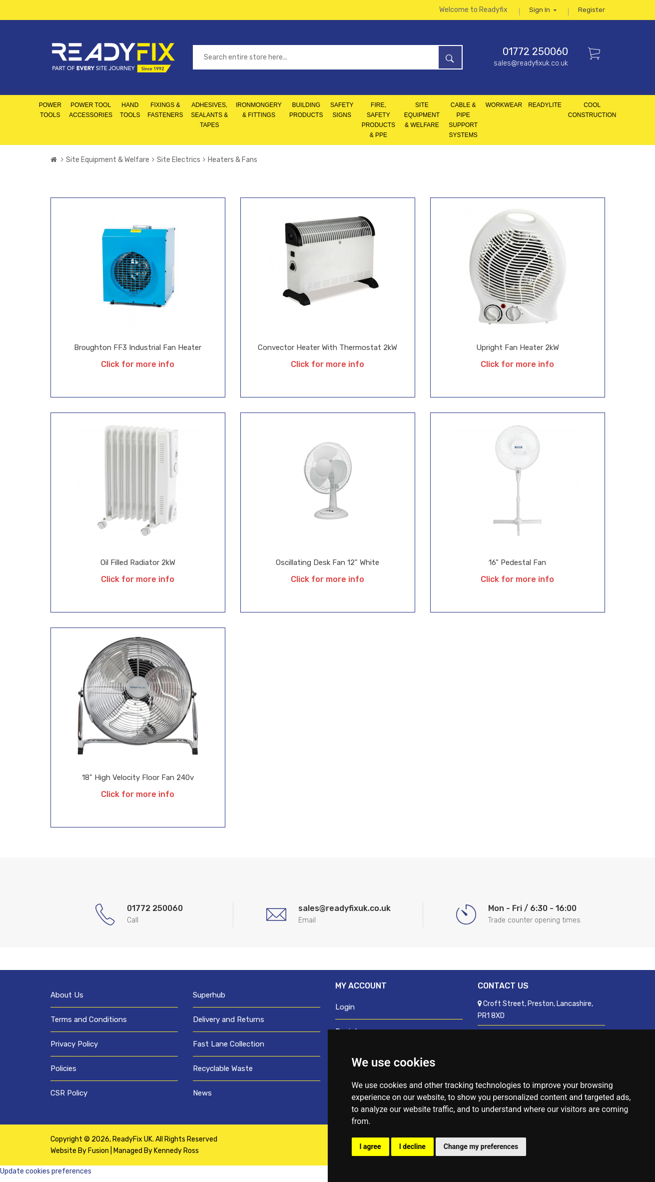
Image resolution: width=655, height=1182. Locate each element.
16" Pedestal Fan (517, 567)
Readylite (545, 109)
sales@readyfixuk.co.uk (531, 68)
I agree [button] (370, 1146)
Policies (63, 1073)
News (202, 1097)
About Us (66, 999)
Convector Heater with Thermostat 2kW (327, 352)
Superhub (209, 999)
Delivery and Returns (228, 1024)
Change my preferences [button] (481, 1146)
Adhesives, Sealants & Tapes (209, 119)
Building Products (306, 114)
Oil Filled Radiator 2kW (137, 567)
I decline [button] (412, 1146)
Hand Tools (130, 114)
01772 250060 (535, 56)
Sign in (542, 12)
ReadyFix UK (132, 1144)
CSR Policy (68, 1097)
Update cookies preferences (45, 1176)
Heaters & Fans (232, 164)
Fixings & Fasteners (165, 114)
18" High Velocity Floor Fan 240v (138, 782)
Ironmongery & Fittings (259, 114)
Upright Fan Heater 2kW (517, 352)
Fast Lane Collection (228, 1048)
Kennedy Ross (176, 1155)
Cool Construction (592, 114)
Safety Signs (342, 114)
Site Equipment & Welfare (422, 119)
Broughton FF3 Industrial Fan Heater (137, 352)
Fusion (98, 1155)
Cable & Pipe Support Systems (463, 124)
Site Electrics (178, 164)
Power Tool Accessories (90, 114)
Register (591, 12)
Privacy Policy (74, 1048)
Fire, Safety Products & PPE (378, 124)
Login (345, 1011)
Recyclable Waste (223, 1073)
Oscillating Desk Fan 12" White (327, 567)
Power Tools (50, 114)
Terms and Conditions (88, 1024)
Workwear (504, 109)
